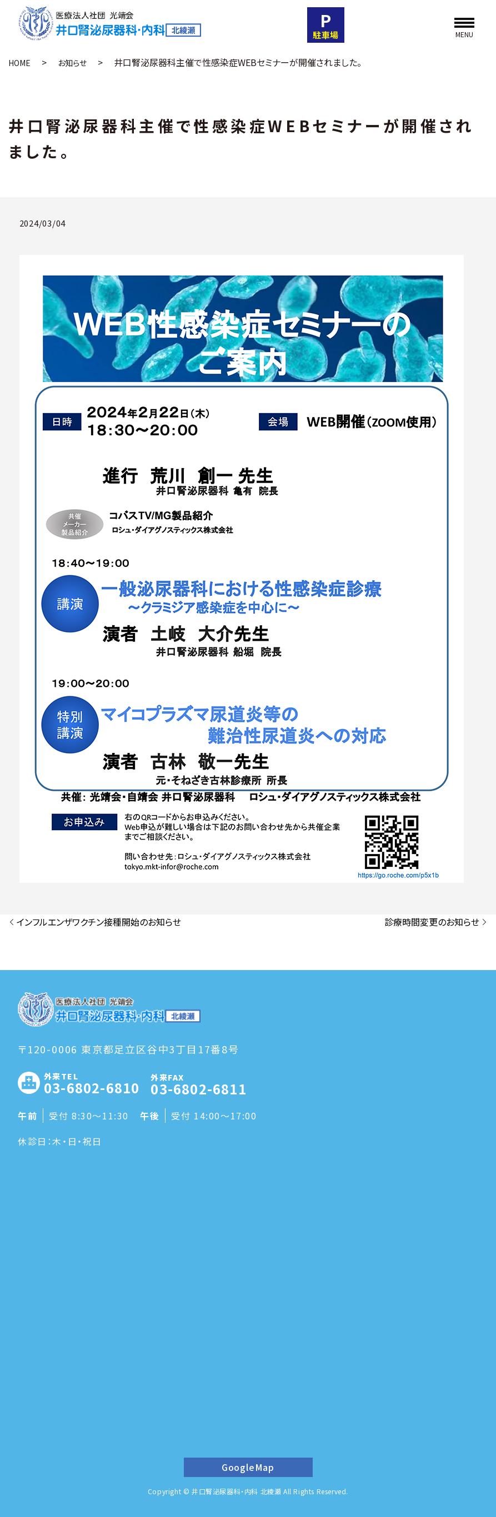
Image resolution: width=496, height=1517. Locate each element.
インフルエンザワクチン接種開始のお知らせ (99, 921)
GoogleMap (248, 1467)
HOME (19, 62)
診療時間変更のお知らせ (431, 921)
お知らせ (72, 62)
